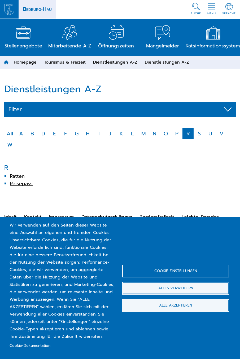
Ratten (17, 176)
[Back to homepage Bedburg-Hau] (28, 9)
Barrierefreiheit (156, 217)
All (10, 134)
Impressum (61, 217)
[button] (196, 9)
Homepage (25, 62)
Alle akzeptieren (175, 305)
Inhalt (10, 217)
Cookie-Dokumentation (30, 345)
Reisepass (21, 183)
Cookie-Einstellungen (175, 271)
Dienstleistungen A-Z (115, 62)
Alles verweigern (175, 288)
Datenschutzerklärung (106, 217)
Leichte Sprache (200, 217)
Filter (15, 109)
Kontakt (33, 217)
